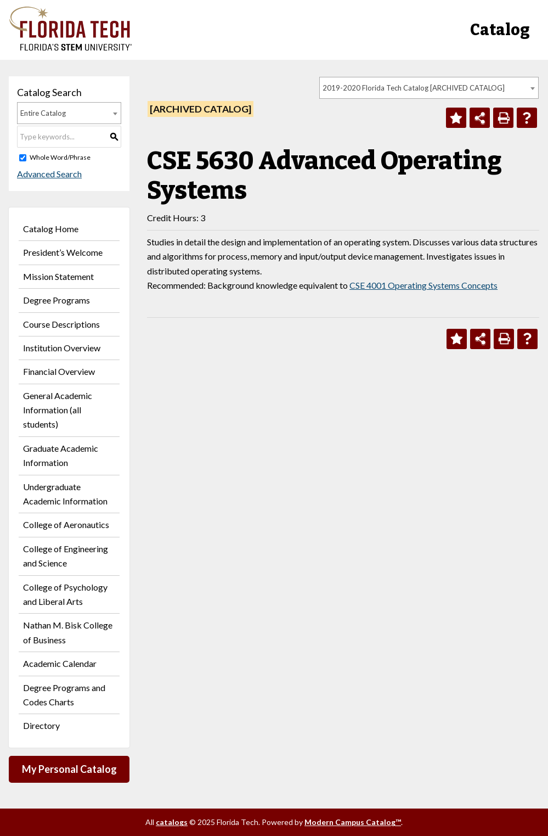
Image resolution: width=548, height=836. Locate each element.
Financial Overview (59, 371)
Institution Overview (61, 348)
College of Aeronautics (66, 524)
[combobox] (429, 88)
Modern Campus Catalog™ (352, 822)
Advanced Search (49, 174)
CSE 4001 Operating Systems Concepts (423, 285)
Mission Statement (58, 276)
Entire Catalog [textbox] (43, 113)
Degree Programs (56, 300)
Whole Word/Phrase (60, 157)
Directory (41, 725)
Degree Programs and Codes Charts (64, 694)
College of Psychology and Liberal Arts (65, 594)
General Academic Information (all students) (57, 410)
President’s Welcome (63, 252)
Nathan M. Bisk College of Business (67, 632)
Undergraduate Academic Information (65, 493)
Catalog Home (50, 228)
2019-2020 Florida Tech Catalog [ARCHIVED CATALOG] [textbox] (414, 87)
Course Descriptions (61, 324)
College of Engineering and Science (65, 555)
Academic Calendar (60, 663)
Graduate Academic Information (60, 455)
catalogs (172, 822)
